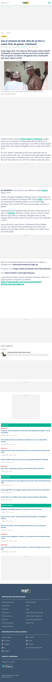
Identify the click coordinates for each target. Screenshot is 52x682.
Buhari (45, 190)
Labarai (8, 33)
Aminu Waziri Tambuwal (31, 139)
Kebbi (39, 199)
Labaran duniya (5, 435)
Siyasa (3, 471)
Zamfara (11, 213)
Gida (2, 33)
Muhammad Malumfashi (22, 47)
